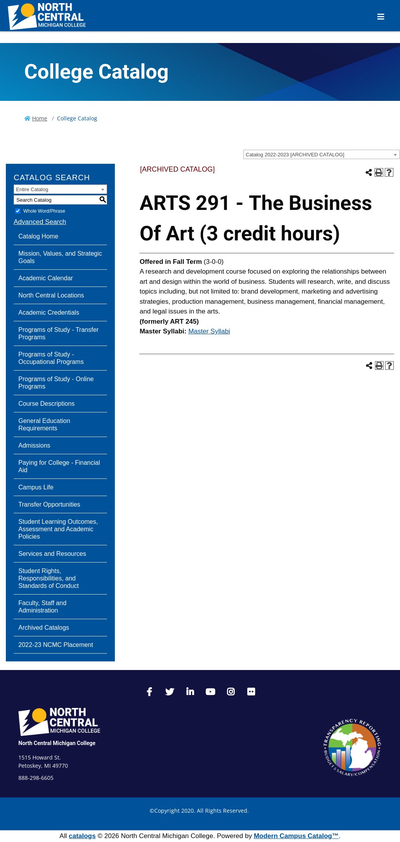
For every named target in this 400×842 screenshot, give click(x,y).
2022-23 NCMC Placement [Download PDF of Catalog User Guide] (55, 644)
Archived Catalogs (43, 627)
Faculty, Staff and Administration (42, 607)
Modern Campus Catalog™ (296, 836)
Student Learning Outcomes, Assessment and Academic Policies (58, 529)
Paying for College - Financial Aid (59, 466)
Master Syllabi (209, 331)
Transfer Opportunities (49, 504)
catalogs (82, 836)
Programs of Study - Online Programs (56, 383)
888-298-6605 (36, 777)
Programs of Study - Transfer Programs (58, 333)
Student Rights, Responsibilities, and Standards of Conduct (48, 578)
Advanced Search (40, 222)
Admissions (34, 445)
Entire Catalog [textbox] (32, 189)
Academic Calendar (45, 278)
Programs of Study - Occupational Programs (51, 358)
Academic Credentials (48, 312)
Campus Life (36, 487)
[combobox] (321, 154)
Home (39, 118)
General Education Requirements (44, 424)
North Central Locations (51, 295)
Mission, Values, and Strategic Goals (60, 257)
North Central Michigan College (56, 743)
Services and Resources (52, 553)
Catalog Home (38, 236)
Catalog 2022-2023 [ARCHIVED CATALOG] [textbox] (295, 155)
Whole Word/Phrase (44, 211)
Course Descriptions (46, 403)
